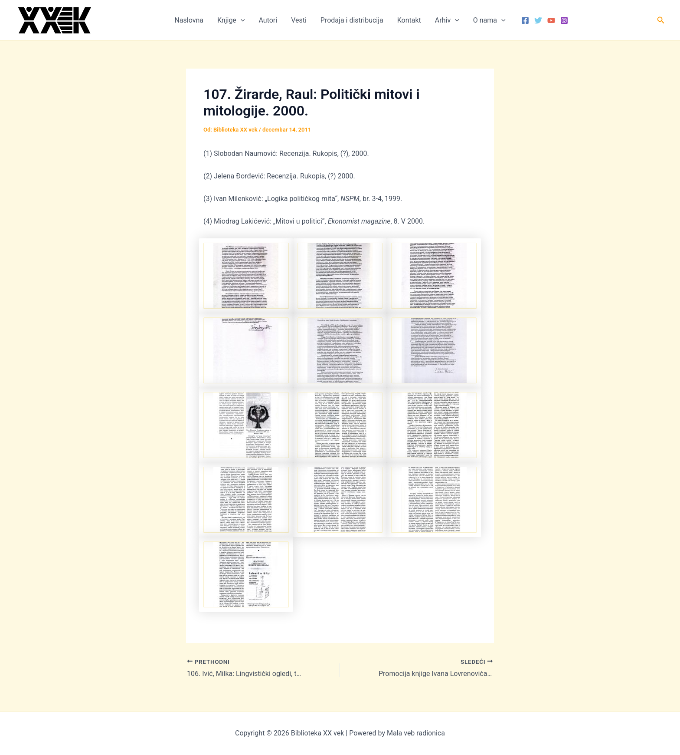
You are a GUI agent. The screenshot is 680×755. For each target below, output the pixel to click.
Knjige (231, 20)
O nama (489, 20)
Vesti (299, 20)
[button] (240, 20)
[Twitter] (538, 20)
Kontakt (409, 20)
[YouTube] (551, 20)
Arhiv (447, 20)
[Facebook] (525, 20)
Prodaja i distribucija (351, 20)
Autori (267, 20)
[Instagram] (564, 20)
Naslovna (188, 20)
